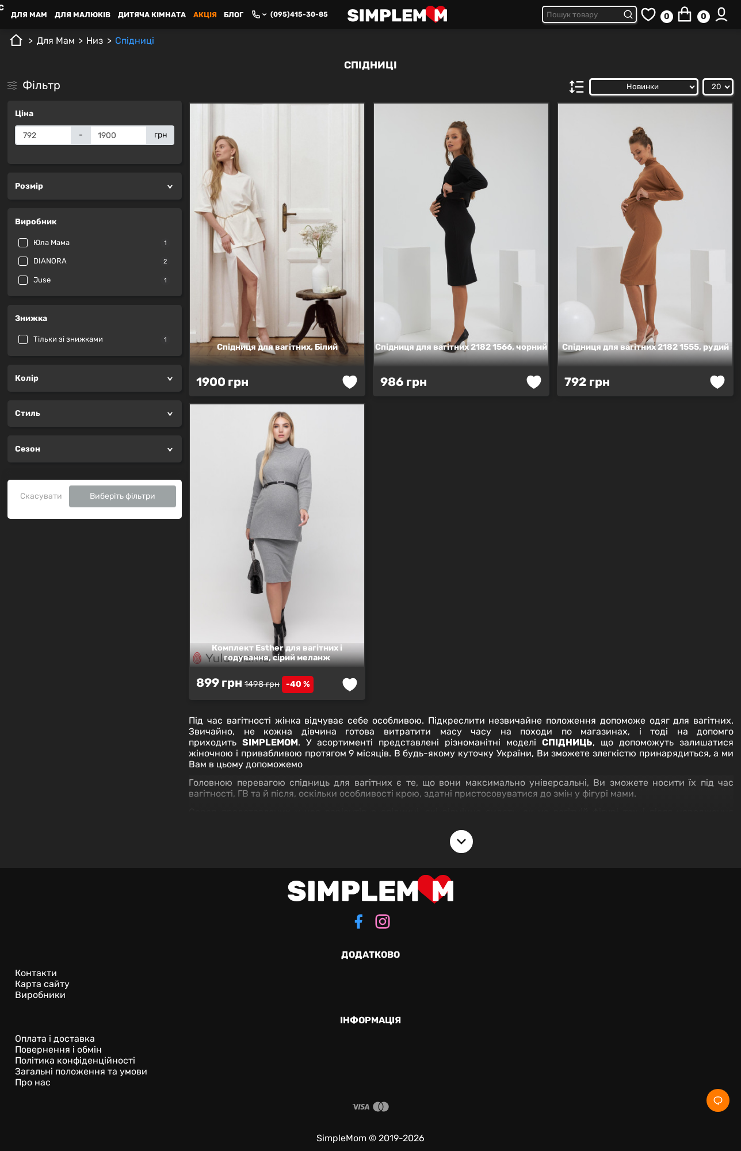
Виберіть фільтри (122, 496)
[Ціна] (43, 135)
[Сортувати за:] (643, 86)
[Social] (717, 1100)
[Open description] (461, 841)
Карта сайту (42, 983)
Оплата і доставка (55, 1038)
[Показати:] (718, 86)
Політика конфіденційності (75, 1060)
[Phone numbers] (258, 14)
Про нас (33, 1082)
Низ (94, 40)
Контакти (36, 973)
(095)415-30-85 (299, 14)
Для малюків (82, 14)
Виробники (40, 994)
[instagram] (382, 922)
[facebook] (358, 922)
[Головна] (16, 44)
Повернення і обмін (58, 1049)
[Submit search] (630, 14)
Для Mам (29, 14)
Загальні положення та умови (81, 1071)
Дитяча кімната (152, 14)
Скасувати (41, 496)
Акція (205, 14)
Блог (233, 14)
